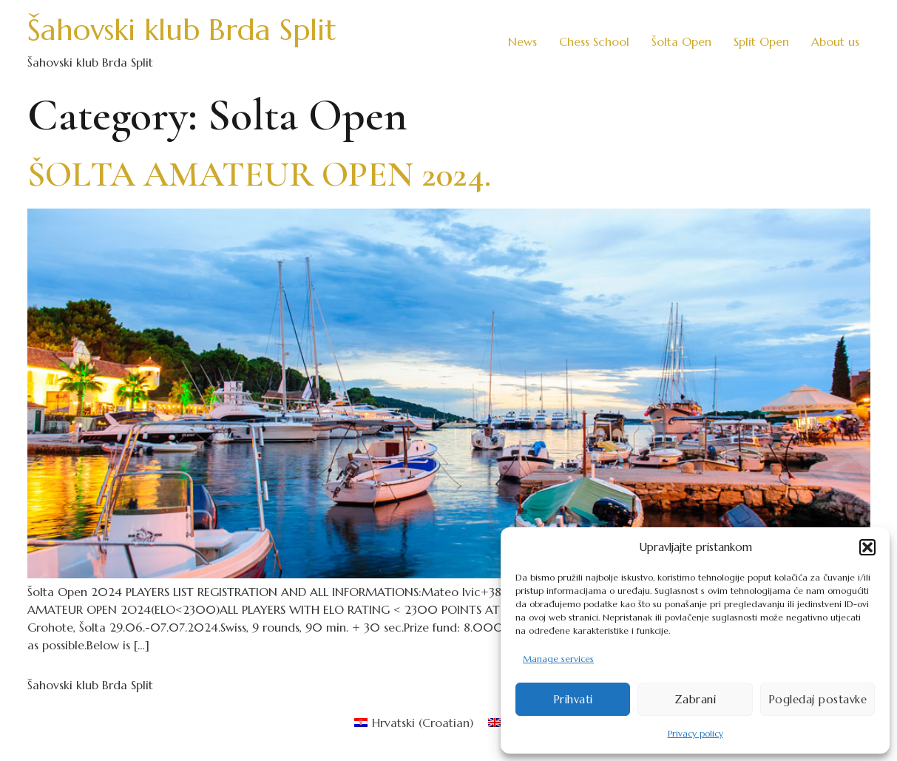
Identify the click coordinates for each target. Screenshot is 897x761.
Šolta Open (681, 41)
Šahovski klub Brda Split (181, 29)
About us (835, 41)
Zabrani (695, 699)
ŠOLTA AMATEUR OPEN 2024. (259, 174)
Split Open (761, 41)
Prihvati (573, 699)
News (522, 41)
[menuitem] (414, 722)
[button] (867, 547)
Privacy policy (695, 733)
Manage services (558, 658)
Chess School (594, 41)
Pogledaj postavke (817, 699)
